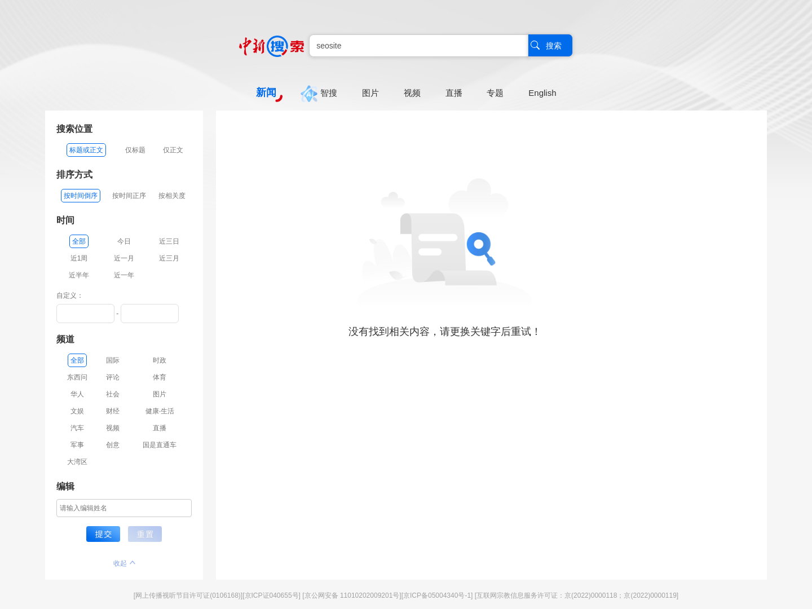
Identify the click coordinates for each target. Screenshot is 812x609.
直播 (159, 428)
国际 (113, 360)
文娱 (77, 411)
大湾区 (77, 462)
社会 (113, 394)
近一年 (124, 275)
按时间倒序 (81, 196)
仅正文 (173, 150)
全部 (79, 241)
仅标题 (135, 150)
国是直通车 (159, 445)
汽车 (77, 428)
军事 (77, 445)
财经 (113, 411)
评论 (113, 377)
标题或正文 (86, 150)
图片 (159, 394)
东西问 (77, 377)
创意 (113, 445)
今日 (124, 241)
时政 (159, 360)
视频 (113, 428)
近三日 (169, 241)
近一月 (124, 258)
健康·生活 (159, 411)
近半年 (79, 275)
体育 (159, 377)
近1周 (79, 258)
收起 (124, 563)
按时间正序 (129, 196)
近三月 (169, 258)
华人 (77, 394)
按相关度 (172, 196)
